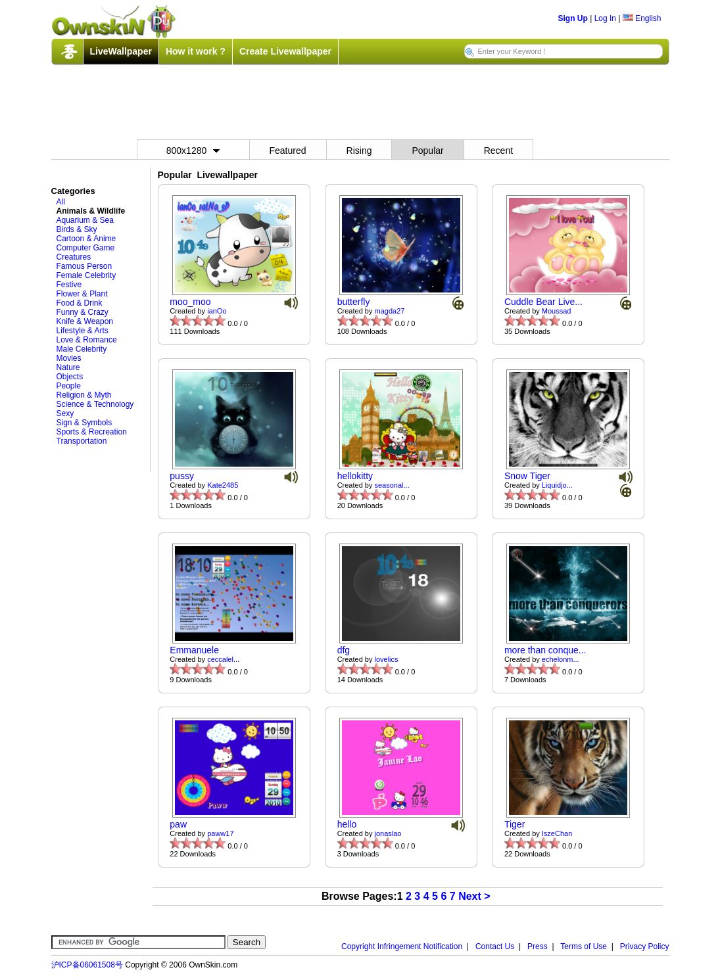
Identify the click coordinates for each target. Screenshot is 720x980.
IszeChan (557, 833)
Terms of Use (583, 946)
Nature (68, 367)
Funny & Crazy (82, 312)
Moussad (556, 311)
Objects (70, 376)
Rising (359, 150)
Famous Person (84, 266)
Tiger (514, 824)
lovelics (386, 659)
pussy (182, 476)
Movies (69, 358)
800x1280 (193, 150)
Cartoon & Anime (86, 238)
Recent (498, 150)
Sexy (65, 413)
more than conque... (545, 650)
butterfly (353, 301)
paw (178, 824)
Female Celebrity (86, 275)
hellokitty (355, 476)
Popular (427, 150)
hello (347, 824)
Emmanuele (194, 650)
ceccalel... (223, 659)
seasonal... (392, 485)
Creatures (74, 257)
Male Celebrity (82, 349)
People (69, 385)
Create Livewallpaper (285, 51)
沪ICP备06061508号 (87, 964)
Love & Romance (87, 339)
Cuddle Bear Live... (543, 301)
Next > (474, 896)
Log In (605, 18)
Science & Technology (95, 404)
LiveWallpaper (121, 51)
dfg (343, 650)
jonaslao (388, 833)
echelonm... (560, 659)
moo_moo (190, 301)
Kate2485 (222, 485)
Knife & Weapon (85, 321)
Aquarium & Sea (85, 220)
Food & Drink (80, 303)
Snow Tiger (527, 476)
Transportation (82, 441)
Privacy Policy (644, 946)
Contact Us (494, 946)
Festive (69, 284)
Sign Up (573, 18)
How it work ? (196, 51)
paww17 (220, 833)
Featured (288, 150)
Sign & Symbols (84, 422)
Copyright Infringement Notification (401, 946)
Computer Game (86, 247)
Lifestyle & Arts (82, 330)
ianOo (216, 311)
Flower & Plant (82, 293)
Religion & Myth (84, 395)
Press (537, 946)
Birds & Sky (77, 229)
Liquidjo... (557, 485)
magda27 (390, 311)
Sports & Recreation (92, 431)
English (642, 18)
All (61, 201)
